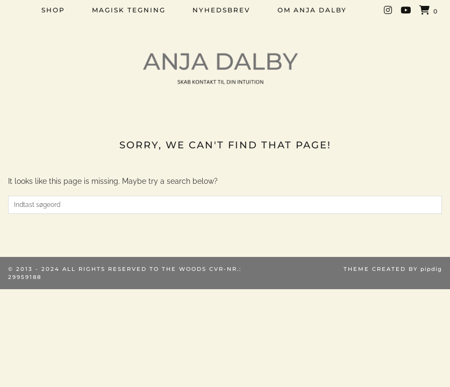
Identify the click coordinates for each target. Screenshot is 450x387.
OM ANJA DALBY (312, 10)
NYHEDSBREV (221, 10)
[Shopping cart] (428, 11)
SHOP (53, 10)
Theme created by (393, 269)
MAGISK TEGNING (129, 10)
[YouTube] (406, 10)
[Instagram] (388, 10)
